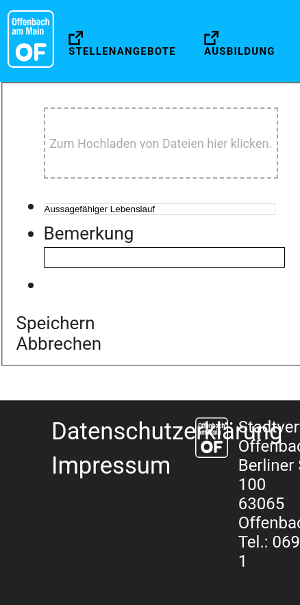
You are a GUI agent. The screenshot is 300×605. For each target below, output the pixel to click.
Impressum (111, 465)
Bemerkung (89, 233)
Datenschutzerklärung (166, 431)
